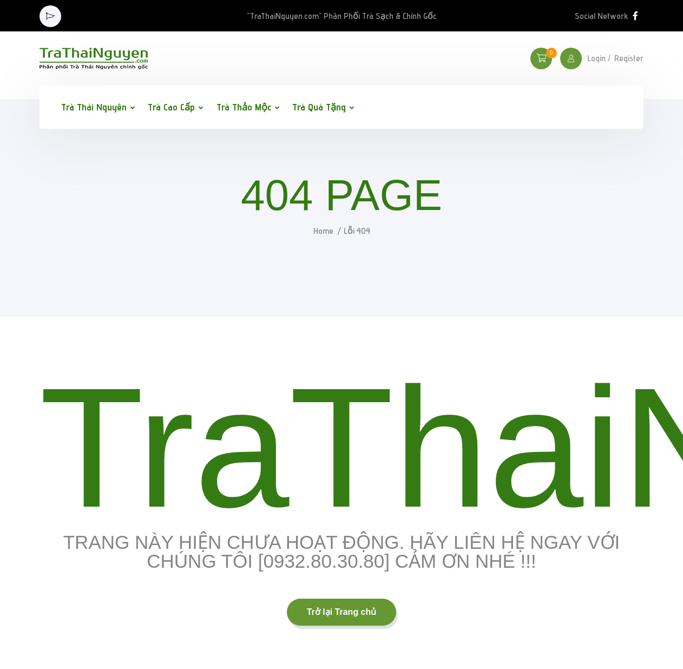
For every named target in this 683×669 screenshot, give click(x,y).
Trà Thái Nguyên (94, 107)
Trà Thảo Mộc (243, 107)
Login (596, 58)
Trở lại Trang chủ (342, 611)
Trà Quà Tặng (319, 107)
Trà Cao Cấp (171, 107)
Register (628, 58)
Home (323, 231)
